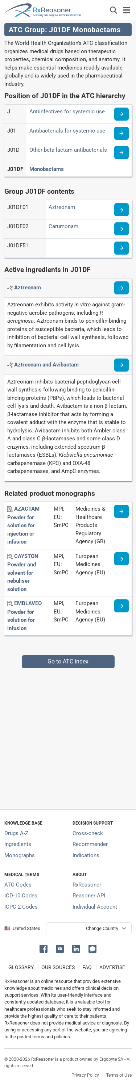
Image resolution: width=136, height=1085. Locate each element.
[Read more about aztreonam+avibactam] (121, 365)
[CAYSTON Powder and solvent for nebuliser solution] (22, 572)
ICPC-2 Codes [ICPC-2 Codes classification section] (21, 907)
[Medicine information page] (121, 511)
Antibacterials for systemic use (67, 130)
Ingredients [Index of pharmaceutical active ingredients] (17, 844)
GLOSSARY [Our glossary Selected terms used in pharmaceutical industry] (21, 967)
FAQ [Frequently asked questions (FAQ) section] (87, 967)
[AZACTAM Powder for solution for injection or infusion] (23, 525)
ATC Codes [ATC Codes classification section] (18, 884)
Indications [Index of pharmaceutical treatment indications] (86, 855)
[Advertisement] (68, 736)
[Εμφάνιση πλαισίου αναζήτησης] (113, 10)
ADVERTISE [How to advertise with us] (112, 967)
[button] (44, 948)
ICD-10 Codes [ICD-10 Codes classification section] (20, 895)
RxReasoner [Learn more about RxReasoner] (87, 884)
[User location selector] (89, 928)
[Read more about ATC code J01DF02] (121, 228)
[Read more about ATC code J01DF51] (121, 248)
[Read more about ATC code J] (121, 114)
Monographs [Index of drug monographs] (19, 855)
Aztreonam (62, 207)
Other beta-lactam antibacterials (68, 150)
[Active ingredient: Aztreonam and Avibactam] (46, 364)
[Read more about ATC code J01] (121, 133)
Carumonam (63, 226)
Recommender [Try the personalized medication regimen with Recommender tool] (90, 844)
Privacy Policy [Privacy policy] (85, 1075)
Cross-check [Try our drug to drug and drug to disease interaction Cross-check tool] (88, 833)
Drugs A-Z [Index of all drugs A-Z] (16, 833)
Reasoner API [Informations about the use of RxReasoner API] (89, 895)
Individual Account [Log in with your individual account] (95, 907)
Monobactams (46, 169)
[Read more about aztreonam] (121, 287)
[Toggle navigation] (126, 10)
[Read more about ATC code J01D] (121, 152)
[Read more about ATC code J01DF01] (121, 209)
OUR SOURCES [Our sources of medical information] (58, 967)
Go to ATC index (68, 661)
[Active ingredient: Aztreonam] (27, 287)
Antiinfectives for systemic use (67, 111)
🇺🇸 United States (22, 928)
